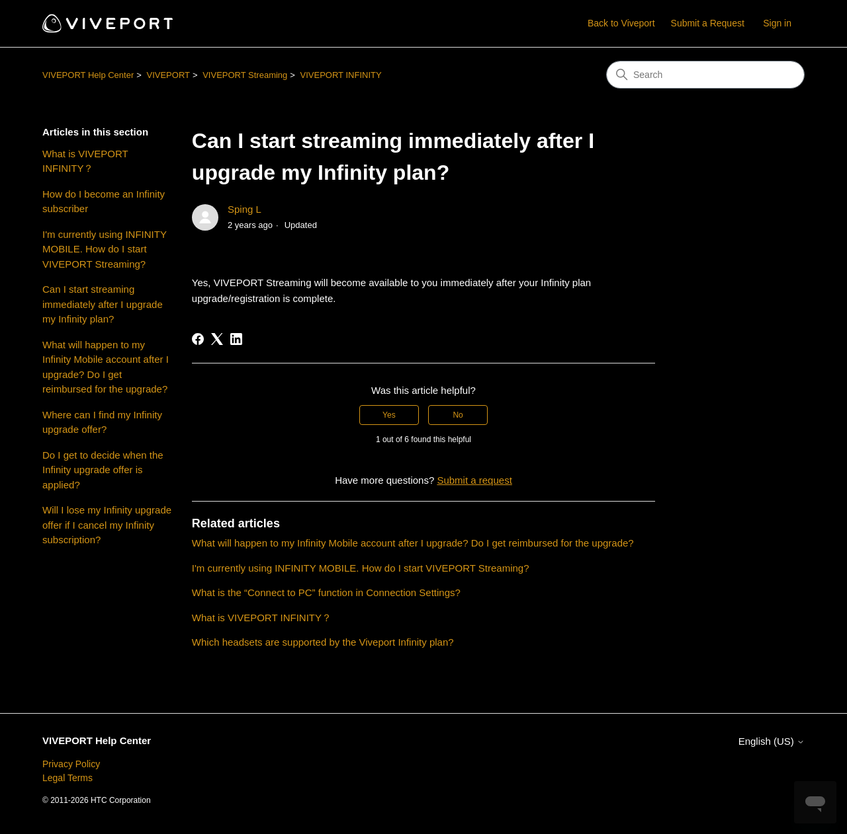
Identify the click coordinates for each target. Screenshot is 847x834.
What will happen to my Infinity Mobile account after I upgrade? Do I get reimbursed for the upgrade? (105, 367)
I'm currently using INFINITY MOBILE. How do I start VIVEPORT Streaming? (104, 249)
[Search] (705, 74)
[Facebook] (198, 339)
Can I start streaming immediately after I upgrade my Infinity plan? (102, 304)
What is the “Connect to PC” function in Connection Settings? (329, 592)
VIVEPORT (168, 75)
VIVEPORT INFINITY (341, 75)
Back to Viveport (621, 23)
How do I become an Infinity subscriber (103, 201)
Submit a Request (707, 23)
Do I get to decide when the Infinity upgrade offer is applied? (102, 469)
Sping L (244, 209)
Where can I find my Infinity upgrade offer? (102, 422)
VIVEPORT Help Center (88, 75)
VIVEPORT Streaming (244, 75)
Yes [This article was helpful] (389, 415)
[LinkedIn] (236, 339)
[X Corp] (217, 339)
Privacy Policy (71, 764)
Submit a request (474, 480)
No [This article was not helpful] (458, 415)
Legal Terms (67, 778)
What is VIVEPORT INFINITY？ (85, 161)
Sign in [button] (777, 23)
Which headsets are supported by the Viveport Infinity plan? (323, 642)
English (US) (771, 741)
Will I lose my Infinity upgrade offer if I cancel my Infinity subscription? (106, 524)
